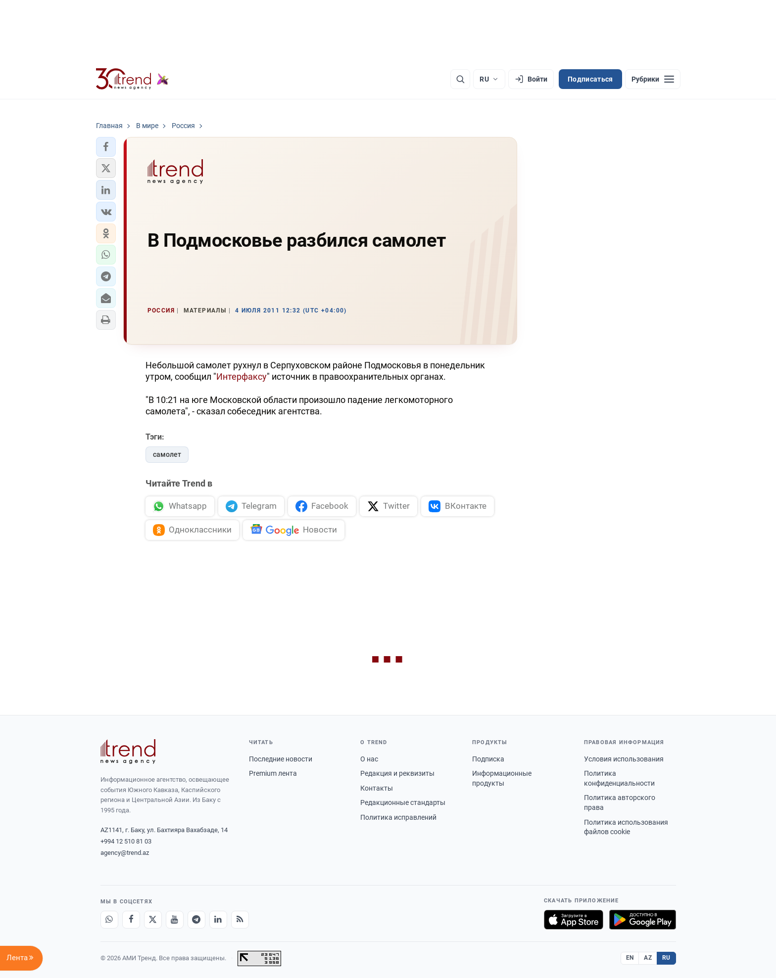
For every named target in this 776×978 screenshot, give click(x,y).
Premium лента (273, 773)
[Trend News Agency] (128, 751)
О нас (369, 759)
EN (630, 957)
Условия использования (624, 759)
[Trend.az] (132, 79)
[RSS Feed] (240, 920)
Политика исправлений (398, 817)
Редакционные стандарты (402, 802)
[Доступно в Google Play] (642, 920)
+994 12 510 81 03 (125, 841)
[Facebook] (131, 920)
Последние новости (280, 759)
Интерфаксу (241, 376)
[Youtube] (175, 920)
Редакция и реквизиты (397, 773)
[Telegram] (196, 920)
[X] (153, 920)
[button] (106, 146)
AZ (648, 957)
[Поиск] (460, 79)
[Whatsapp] (109, 920)
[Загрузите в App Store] (573, 920)
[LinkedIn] (218, 920)
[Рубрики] (652, 79)
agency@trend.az (124, 852)
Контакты (376, 788)
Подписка (488, 759)
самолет (167, 454)
